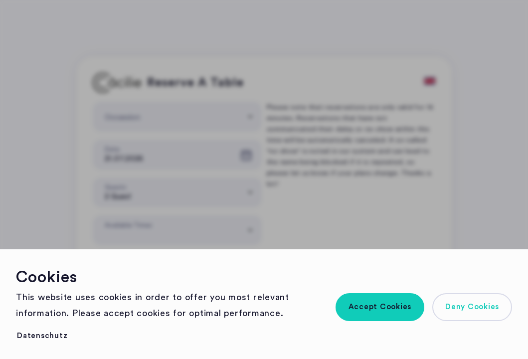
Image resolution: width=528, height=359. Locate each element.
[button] (380, 307)
